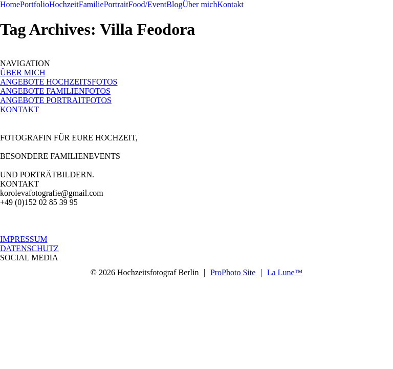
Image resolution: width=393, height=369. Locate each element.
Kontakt (230, 4)
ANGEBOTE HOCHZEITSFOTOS (58, 81)
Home (10, 4)
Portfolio (34, 4)
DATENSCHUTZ (29, 248)
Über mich (199, 4)
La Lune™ (284, 272)
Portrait (116, 4)
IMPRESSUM (23, 239)
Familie (91, 4)
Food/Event (147, 4)
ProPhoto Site (232, 272)
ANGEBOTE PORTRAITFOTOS (56, 100)
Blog (174, 4)
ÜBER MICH (22, 72)
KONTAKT (19, 109)
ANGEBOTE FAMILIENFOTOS (55, 91)
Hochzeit (64, 4)
